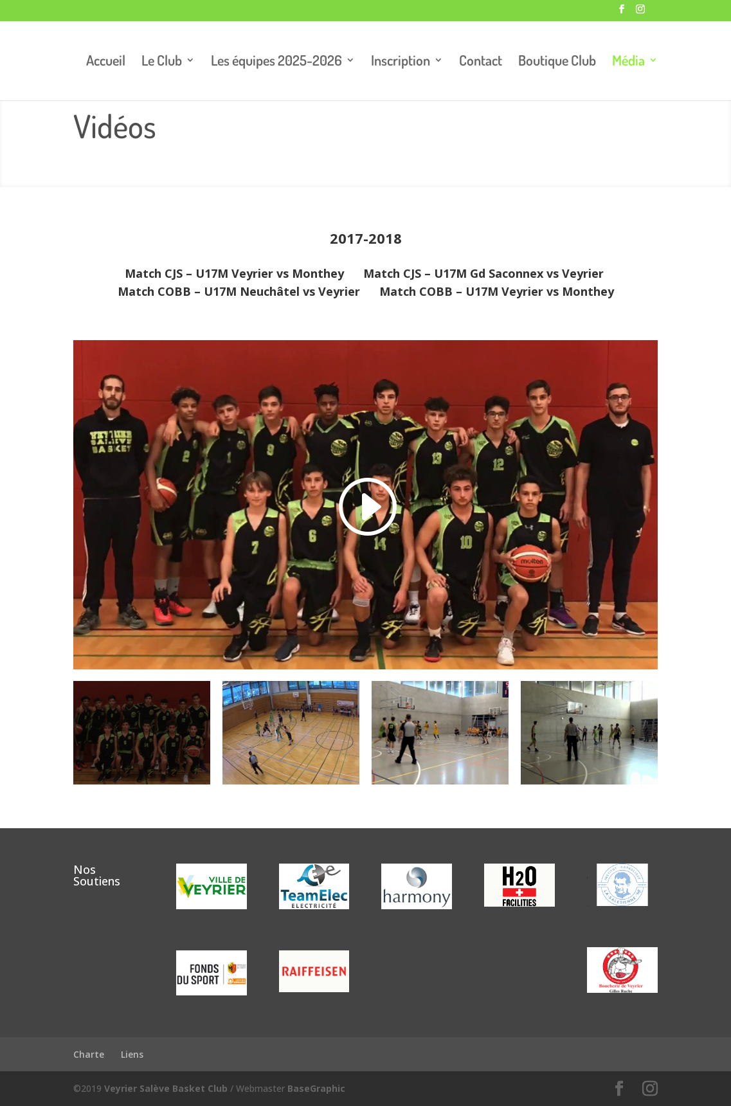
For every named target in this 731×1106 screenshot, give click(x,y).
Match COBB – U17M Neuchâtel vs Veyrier (239, 291)
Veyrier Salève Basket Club (166, 1088)
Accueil (105, 62)
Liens (132, 1054)
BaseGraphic (316, 1088)
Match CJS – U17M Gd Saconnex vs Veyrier (483, 273)
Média (628, 62)
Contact (480, 62)
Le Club (161, 62)
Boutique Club (557, 62)
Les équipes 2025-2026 (276, 62)
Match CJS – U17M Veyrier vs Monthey (236, 273)
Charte (88, 1054)
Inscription (400, 62)
